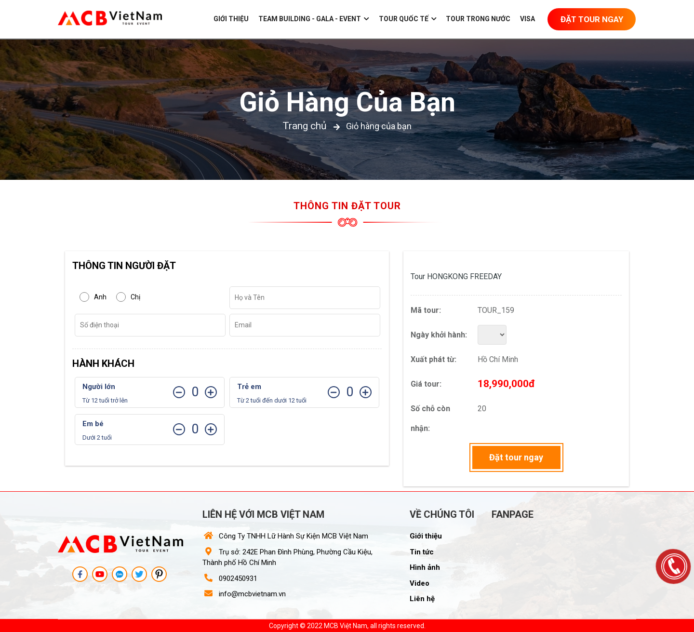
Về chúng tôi (442, 514)
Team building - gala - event (313, 19)
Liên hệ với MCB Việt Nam (263, 514)
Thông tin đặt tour (347, 206)
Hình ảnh (425, 567)
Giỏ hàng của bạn (347, 102)
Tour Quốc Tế (408, 19)
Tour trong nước (478, 19)
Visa (527, 19)
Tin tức (422, 552)
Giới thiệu (231, 19)
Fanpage (513, 514)
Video (419, 583)
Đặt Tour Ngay (592, 19)
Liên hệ (422, 598)
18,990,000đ (506, 384)
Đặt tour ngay (516, 457)
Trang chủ (304, 126)
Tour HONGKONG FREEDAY (456, 276)
